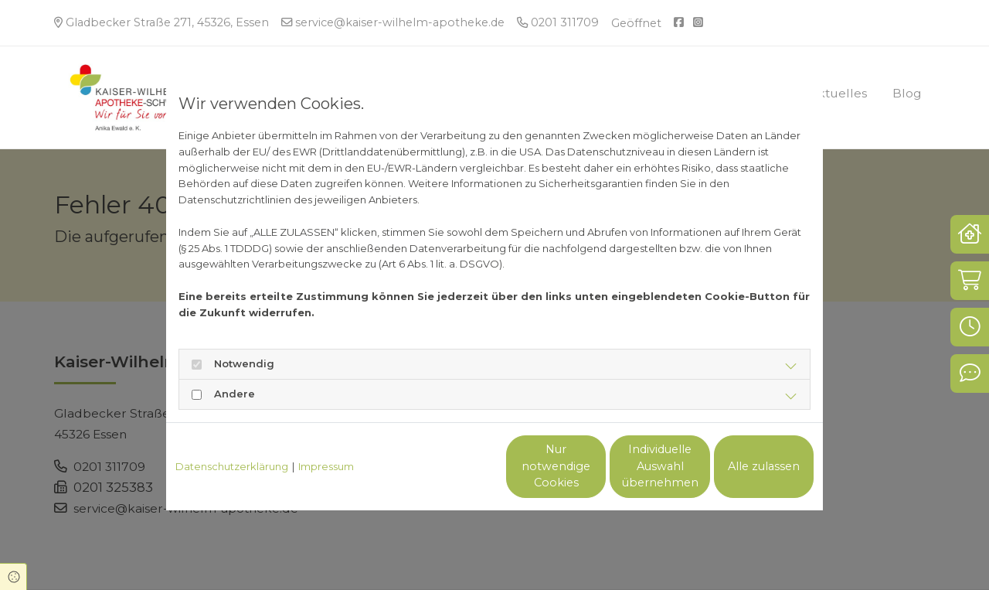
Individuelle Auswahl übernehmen (595, 466)
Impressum (326, 466)
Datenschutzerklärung (231, 466)
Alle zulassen (742, 466)
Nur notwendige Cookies (449, 466)
